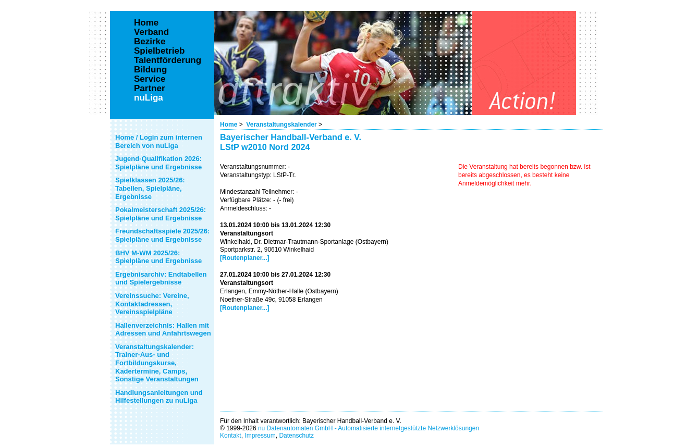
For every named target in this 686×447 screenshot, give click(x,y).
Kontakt (230, 435)
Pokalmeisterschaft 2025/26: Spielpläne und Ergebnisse (160, 214)
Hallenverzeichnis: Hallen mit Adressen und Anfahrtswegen (163, 329)
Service (150, 79)
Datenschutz (296, 435)
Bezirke (149, 41)
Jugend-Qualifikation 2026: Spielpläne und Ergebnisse (158, 163)
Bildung (150, 69)
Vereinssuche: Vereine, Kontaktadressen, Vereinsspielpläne (152, 304)
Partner (149, 88)
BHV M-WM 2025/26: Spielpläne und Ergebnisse (158, 257)
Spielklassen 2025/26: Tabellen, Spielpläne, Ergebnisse (150, 188)
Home (228, 124)
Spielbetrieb (159, 51)
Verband (151, 32)
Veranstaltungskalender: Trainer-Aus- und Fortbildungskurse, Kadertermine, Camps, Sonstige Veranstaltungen (157, 363)
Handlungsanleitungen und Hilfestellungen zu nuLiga (159, 397)
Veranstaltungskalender (281, 124)
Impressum (259, 435)
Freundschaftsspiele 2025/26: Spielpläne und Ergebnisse (162, 235)
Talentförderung (167, 60)
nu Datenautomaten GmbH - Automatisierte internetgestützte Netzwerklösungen (368, 428)
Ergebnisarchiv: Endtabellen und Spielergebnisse (161, 278)
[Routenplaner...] (245, 258)
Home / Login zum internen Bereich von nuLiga (158, 141)
